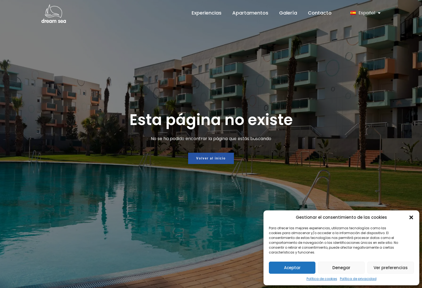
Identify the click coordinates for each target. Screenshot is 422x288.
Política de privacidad (358, 278)
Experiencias (206, 12)
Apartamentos (250, 12)
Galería (288, 12)
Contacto (320, 12)
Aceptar (292, 267)
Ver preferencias (391, 267)
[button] (411, 217)
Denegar (341, 267)
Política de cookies (322, 278)
